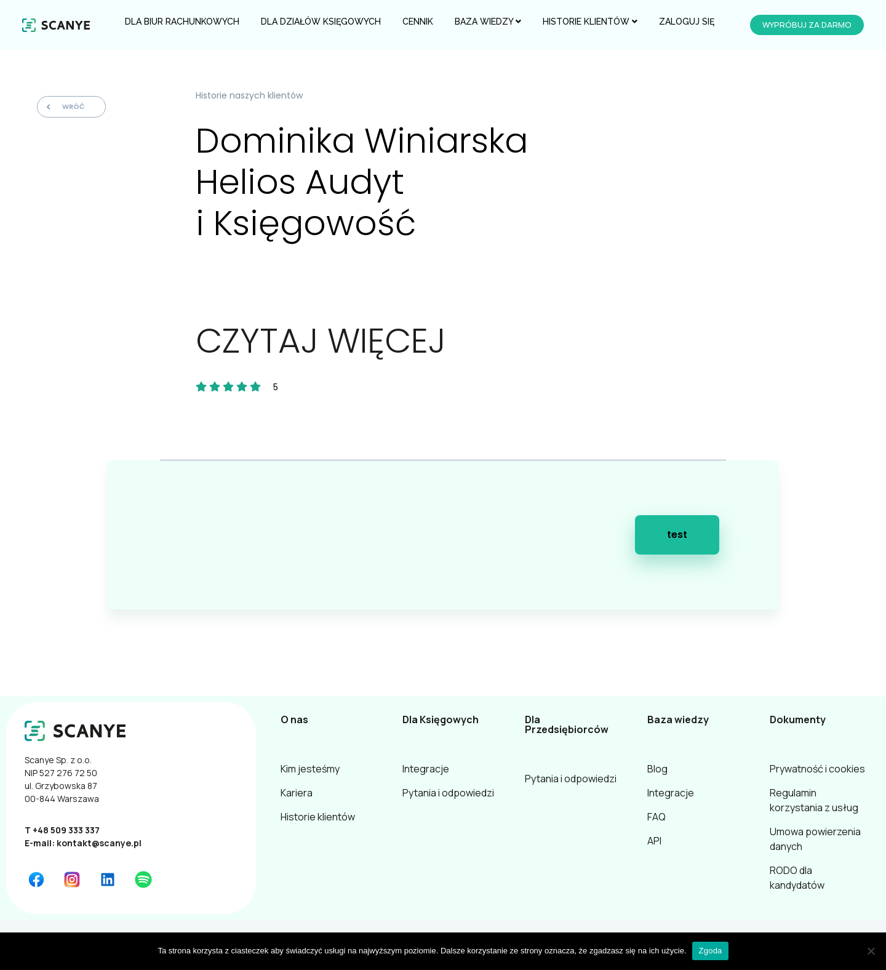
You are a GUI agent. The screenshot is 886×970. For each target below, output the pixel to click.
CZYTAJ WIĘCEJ (320, 340)
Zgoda (710, 950)
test (677, 534)
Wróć (65, 106)
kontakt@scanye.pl (99, 843)
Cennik (417, 21)
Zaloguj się (686, 21)
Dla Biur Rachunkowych (182, 21)
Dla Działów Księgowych (321, 21)
